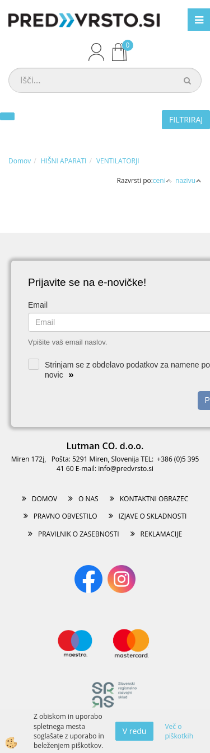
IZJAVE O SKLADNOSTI (153, 516)
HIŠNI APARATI (64, 161)
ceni (162, 180)
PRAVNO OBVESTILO (65, 516)
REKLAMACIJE (161, 534)
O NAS (88, 498)
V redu (135, 731)
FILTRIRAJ (186, 119)
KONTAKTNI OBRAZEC (154, 498)
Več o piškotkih (179, 731)
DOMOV (44, 498)
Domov (19, 161)
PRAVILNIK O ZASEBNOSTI (78, 534)
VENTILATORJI (117, 161)
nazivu (188, 180)
